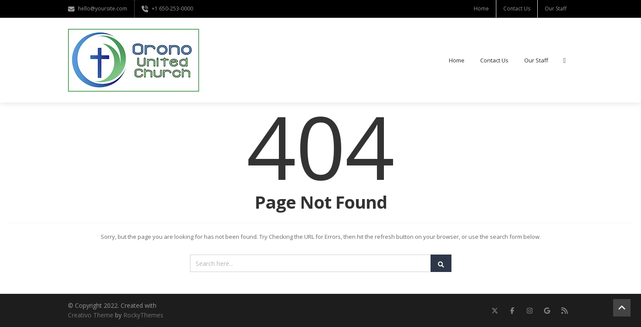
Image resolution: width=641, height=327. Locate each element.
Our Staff (555, 8)
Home (481, 8)
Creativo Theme (90, 315)
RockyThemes (143, 315)
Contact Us (516, 8)
